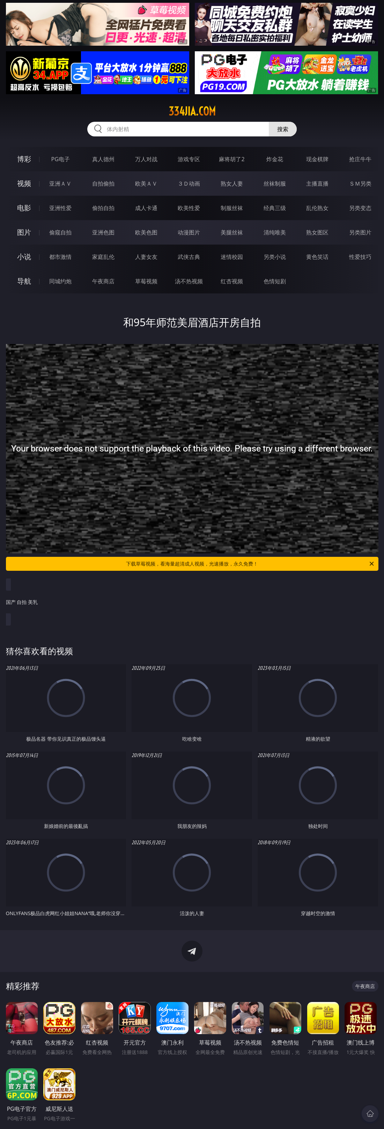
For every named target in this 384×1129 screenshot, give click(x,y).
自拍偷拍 (103, 183)
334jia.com (192, 111)
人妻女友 (146, 257)
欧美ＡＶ (146, 183)
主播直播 (317, 183)
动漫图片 (189, 232)
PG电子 (60, 159)
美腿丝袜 (232, 232)
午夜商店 (103, 281)
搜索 (282, 129)
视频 (24, 183)
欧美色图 (146, 232)
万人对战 (146, 159)
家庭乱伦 (103, 257)
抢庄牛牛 (360, 159)
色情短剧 (275, 281)
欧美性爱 (189, 208)
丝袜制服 (275, 183)
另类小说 (275, 257)
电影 (24, 207)
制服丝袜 (232, 208)
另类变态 (360, 208)
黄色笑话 (317, 257)
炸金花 (274, 159)
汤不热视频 (189, 281)
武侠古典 (189, 257)
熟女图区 (317, 232)
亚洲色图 (103, 232)
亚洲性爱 (60, 208)
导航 (24, 281)
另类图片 (360, 232)
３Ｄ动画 (189, 183)
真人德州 (103, 159)
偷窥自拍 (60, 232)
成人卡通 (146, 208)
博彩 (24, 159)
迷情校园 (232, 257)
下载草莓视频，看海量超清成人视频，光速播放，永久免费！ (250, 564)
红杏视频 (232, 281)
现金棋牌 (317, 159)
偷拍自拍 (103, 208)
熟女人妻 (232, 183)
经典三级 (275, 208)
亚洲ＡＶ (60, 183)
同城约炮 (60, 281)
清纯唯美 (275, 232)
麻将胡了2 (231, 159)
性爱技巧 (360, 257)
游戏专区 (189, 159)
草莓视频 (146, 281)
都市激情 (60, 257)
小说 (24, 256)
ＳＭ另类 (360, 183)
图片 (24, 232)
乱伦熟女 (317, 208)
